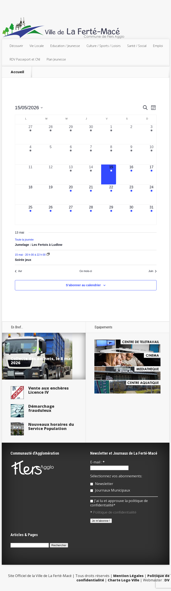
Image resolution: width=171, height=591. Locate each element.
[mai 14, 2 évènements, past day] (91, 174)
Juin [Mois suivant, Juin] (152, 271)
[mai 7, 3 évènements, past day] (91, 154)
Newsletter (101, 484)
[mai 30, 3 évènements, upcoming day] (131, 215)
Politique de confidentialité (114, 512)
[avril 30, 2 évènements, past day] (91, 134)
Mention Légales (128, 575)
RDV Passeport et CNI (25, 59)
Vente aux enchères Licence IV (48, 390)
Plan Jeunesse (56, 59)
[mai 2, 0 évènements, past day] (131, 134)
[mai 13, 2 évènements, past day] (71, 174)
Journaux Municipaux (110, 490)
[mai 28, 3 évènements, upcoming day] (91, 215)
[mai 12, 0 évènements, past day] (51, 174)
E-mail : (97, 462)
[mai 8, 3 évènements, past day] (111, 154)
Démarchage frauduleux (41, 408)
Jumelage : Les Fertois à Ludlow (38, 244)
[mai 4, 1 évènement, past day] (30, 154)
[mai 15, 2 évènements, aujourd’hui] (111, 174)
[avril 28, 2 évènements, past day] (51, 134)
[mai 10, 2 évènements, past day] (151, 154)
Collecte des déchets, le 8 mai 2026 (41, 360)
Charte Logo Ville (123, 580)
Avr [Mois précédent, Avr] (18, 271)
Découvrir (16, 46)
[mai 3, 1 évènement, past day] (151, 134)
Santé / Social (136, 46)
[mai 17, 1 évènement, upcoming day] (151, 174)
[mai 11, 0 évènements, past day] (30, 174)
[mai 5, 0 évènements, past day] (51, 154)
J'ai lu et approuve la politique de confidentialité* (119, 503)
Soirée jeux (23, 260)
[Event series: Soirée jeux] (48, 254)
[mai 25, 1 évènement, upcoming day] (30, 215)
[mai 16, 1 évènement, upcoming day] (131, 174)
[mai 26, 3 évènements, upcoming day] (51, 215)
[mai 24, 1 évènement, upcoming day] (151, 195)
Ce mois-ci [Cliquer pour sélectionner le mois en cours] (85, 271)
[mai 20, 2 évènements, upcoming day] (71, 195)
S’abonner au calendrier (83, 285)
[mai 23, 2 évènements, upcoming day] (131, 195)
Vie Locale (37, 46)
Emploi (158, 46)
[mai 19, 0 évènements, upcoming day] (51, 195)
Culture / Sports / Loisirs (103, 46)
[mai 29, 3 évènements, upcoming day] (111, 215)
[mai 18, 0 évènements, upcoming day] (30, 195)
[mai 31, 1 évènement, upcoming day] (151, 215)
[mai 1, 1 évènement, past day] (111, 134)
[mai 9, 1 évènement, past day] (131, 154)
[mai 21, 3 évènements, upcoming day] (91, 195)
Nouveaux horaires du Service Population (51, 426)
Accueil (17, 72)
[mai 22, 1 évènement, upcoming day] (111, 195)
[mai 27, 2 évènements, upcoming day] (71, 215)
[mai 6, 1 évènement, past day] (71, 154)
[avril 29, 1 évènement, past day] (71, 134)
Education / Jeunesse (65, 46)
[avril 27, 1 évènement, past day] (30, 134)
